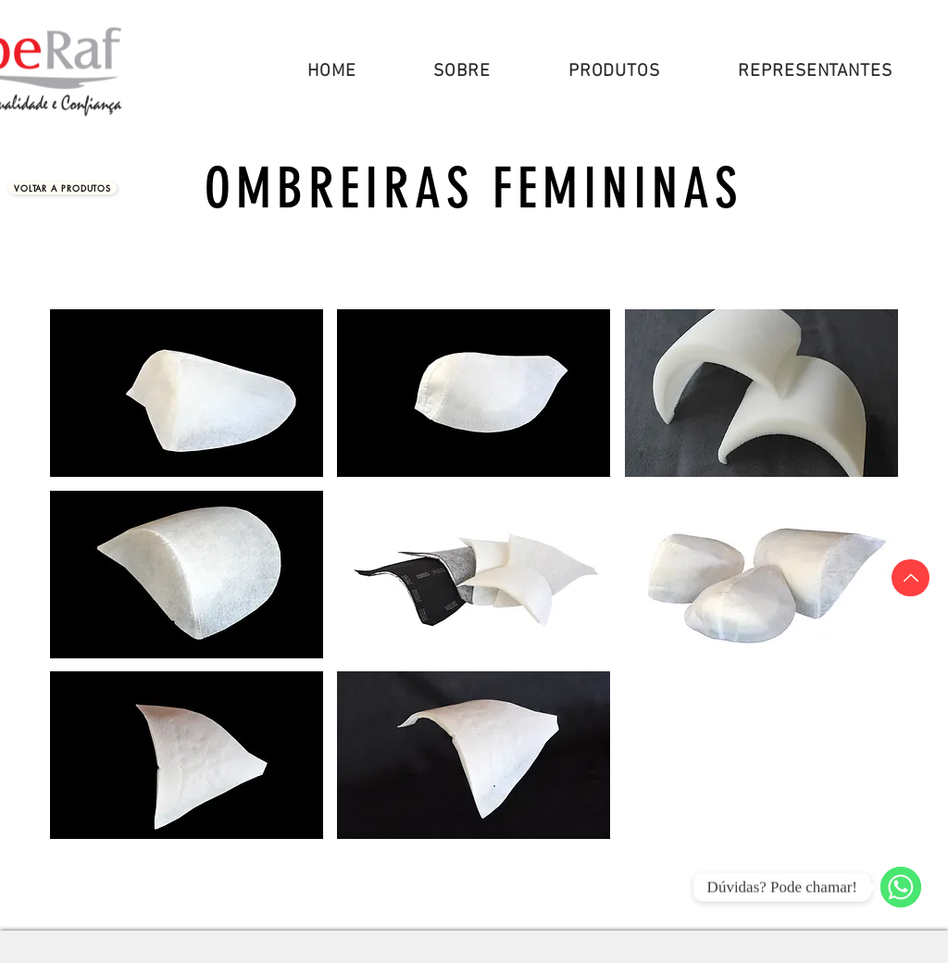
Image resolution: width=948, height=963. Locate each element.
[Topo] (910, 577)
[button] (614, 72)
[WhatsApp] (900, 887)
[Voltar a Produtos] (62, 187)
